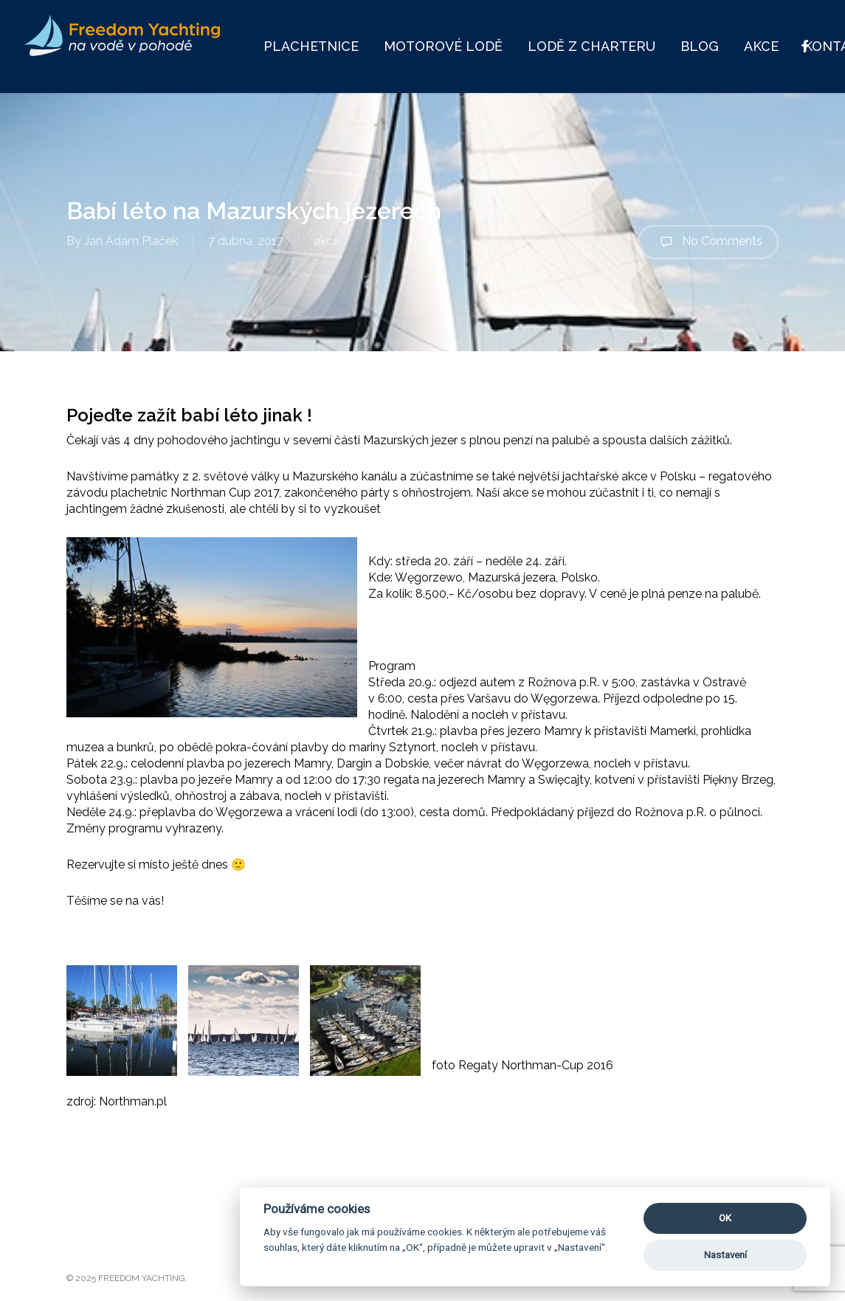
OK (725, 1218)
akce (326, 241)
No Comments (708, 242)
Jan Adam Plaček (131, 241)
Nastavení (725, 1254)
